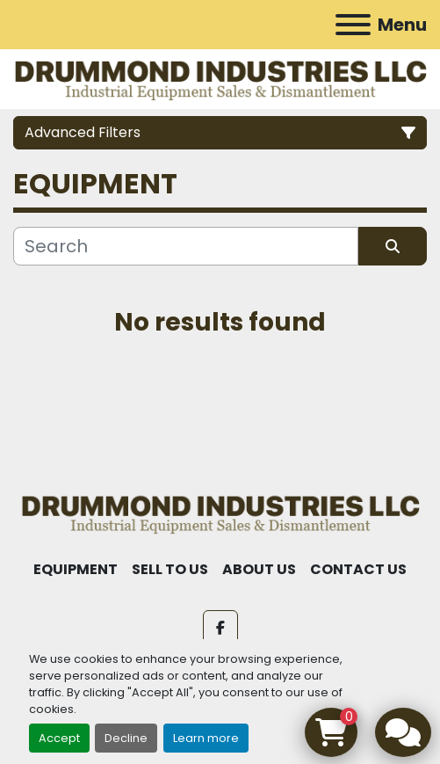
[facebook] (220, 627)
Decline (126, 738)
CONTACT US (358, 569)
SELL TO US (170, 569)
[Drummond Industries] (220, 512)
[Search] (185, 246)
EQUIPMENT (75, 569)
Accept (59, 738)
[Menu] (353, 24)
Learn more (206, 738)
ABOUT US (259, 569)
